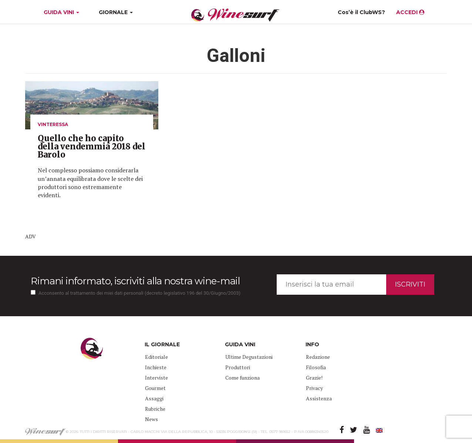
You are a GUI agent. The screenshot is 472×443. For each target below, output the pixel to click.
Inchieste (155, 367)
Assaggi (154, 398)
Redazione (318, 356)
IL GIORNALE (162, 344)
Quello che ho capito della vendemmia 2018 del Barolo (91, 146)
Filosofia (316, 367)
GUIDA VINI (60, 12)
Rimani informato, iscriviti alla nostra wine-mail (135, 281)
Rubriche (155, 408)
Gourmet (155, 387)
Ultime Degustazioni (249, 356)
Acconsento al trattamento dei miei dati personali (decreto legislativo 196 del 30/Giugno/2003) (139, 293)
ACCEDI (410, 12)
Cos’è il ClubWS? (361, 12)
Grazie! (314, 377)
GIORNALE (116, 12)
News (151, 419)
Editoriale (156, 356)
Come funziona (242, 377)
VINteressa (53, 124)
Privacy (314, 387)
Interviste (156, 377)
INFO (312, 344)
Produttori (237, 367)
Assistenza (319, 398)
